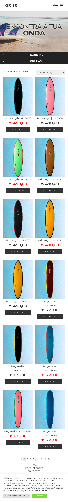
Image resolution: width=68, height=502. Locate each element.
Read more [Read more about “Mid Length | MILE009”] (18, 190)
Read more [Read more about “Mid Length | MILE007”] (18, 129)
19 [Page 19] (49, 459)
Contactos (34, 471)
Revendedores (34, 468)
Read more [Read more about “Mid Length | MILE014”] (50, 251)
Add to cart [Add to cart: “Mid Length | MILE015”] (18, 312)
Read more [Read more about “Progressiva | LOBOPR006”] (50, 446)
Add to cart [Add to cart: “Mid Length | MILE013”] (18, 251)
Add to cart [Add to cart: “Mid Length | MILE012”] (50, 190)
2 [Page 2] (21, 459)
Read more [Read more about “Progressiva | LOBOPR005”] (50, 381)
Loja (34, 465)
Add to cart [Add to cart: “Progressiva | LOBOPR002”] (18, 381)
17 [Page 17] (41, 459)
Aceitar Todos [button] (39, 496)
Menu (56, 5)
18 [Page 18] (45, 459)
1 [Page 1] (18, 459)
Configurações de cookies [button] (17, 496)
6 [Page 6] (33, 459)
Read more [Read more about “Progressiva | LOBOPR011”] (18, 442)
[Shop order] (50, 72)
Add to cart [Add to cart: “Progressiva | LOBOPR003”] (50, 316)
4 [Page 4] (27, 459)
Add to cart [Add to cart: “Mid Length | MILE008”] (50, 129)
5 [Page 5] (30, 459)
